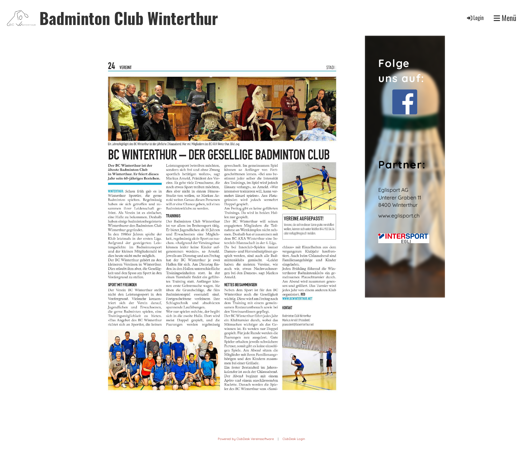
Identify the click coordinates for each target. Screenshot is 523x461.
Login (475, 18)
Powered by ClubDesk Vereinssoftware (246, 439)
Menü (505, 18)
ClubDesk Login (294, 439)
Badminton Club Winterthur (128, 18)
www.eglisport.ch (399, 215)
